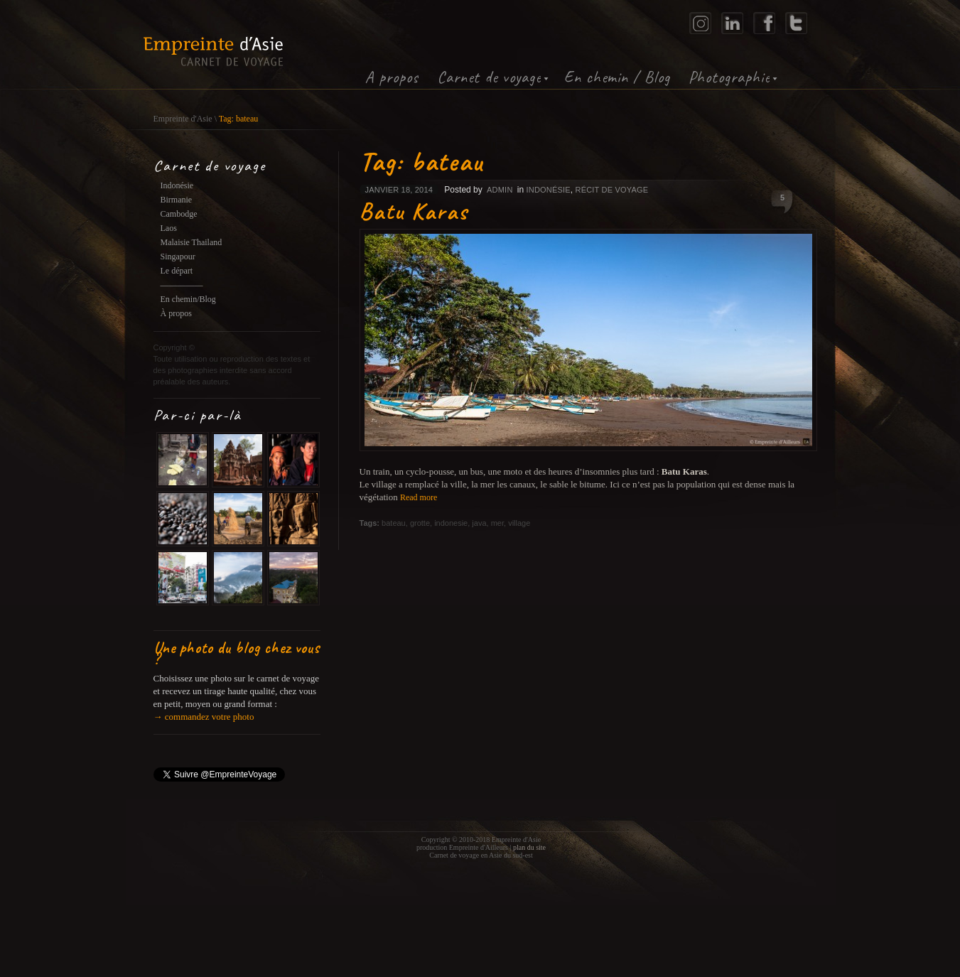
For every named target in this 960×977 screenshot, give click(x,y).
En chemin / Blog (617, 77)
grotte (420, 523)
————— (182, 285)
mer (497, 523)
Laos (169, 228)
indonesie (451, 523)
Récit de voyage (612, 189)
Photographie (729, 77)
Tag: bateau (238, 119)
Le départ (177, 271)
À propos (176, 313)
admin (499, 189)
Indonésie (177, 185)
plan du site (529, 847)
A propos (392, 77)
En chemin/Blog (188, 299)
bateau (394, 523)
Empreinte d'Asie (182, 119)
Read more (418, 497)
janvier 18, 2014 (399, 189)
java (479, 523)
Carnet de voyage (489, 77)
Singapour (178, 256)
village (519, 523)
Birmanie (177, 200)
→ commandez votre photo (203, 716)
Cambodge (179, 214)
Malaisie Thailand (191, 242)
